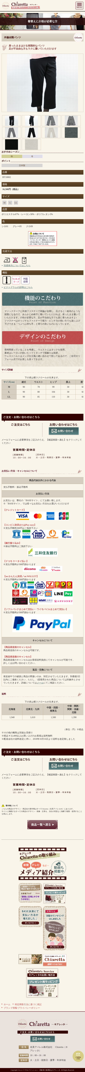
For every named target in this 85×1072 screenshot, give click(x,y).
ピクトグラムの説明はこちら (18, 287)
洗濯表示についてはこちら (17, 265)
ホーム (7, 1004)
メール (40, 683)
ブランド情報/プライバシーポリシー (22, 1008)
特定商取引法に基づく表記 (28, 1004)
